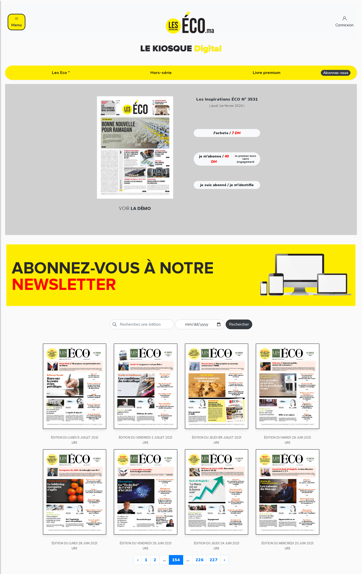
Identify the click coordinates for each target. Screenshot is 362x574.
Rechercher (239, 324)
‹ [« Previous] (137, 560)
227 (213, 560)
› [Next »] (224, 560)
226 (199, 560)
